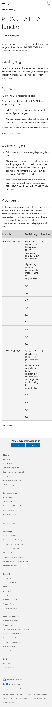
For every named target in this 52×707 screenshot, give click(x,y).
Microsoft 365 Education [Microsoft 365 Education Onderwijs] (11, 548)
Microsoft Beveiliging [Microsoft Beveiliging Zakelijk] (10, 582)
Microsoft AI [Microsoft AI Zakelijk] (7, 578)
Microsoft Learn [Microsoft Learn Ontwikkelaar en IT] (8, 625)
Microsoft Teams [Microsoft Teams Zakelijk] (8, 604)
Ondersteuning (9, 9)
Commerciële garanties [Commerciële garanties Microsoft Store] (10, 523)
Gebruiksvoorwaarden (39, 694)
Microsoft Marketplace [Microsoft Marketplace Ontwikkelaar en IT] (10, 638)
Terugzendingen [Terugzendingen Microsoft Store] (8, 510)
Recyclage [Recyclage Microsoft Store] (6, 519)
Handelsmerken (8, 698)
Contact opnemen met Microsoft (13, 694)
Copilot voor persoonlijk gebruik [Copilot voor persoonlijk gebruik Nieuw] (13, 472)
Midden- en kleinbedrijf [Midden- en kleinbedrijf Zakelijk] (10, 608)
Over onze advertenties (22, 698)
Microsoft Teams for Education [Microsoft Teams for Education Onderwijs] (13, 544)
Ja (18, 445)
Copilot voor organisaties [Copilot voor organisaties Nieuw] (11, 468)
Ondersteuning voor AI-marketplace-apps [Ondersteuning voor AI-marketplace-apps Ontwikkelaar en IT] (16, 629)
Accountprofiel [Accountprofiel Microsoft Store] (8, 497)
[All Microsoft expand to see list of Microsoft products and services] (3, 3)
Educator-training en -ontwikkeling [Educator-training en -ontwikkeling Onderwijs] (14, 557)
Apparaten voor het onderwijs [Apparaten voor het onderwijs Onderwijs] (13, 540)
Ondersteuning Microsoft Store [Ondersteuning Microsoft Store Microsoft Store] (13, 506)
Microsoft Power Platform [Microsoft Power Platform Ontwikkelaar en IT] (11, 642)
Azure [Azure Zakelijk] (5, 587)
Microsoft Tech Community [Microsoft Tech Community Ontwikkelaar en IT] (12, 634)
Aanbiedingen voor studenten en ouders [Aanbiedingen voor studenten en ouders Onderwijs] (16, 561)
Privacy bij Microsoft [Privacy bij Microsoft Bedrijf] (9, 667)
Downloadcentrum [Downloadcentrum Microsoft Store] (9, 502)
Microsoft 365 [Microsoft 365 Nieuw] (7, 476)
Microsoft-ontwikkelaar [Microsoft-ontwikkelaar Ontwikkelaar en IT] (10, 621)
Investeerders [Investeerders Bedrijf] (7, 672)
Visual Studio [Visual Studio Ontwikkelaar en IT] (7, 651)
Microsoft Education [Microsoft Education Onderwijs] (9, 535)
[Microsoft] (26, 2)
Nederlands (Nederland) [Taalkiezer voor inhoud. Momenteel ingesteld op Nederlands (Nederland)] (15, 679)
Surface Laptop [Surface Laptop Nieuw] (8, 463)
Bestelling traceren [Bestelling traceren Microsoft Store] (9, 514)
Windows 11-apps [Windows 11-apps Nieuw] (9, 485)
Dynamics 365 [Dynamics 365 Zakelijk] (7, 591)
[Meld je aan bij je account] (47, 3)
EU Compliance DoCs (39, 698)
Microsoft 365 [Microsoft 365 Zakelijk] (7, 595)
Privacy (28, 694)
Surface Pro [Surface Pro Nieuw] (7, 459)
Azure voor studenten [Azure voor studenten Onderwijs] (10, 566)
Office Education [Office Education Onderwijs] (8, 553)
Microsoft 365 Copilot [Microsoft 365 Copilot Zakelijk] (10, 600)
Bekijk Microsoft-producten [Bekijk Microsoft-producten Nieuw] (12, 481)
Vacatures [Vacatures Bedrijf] (6, 663)
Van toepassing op (11, 35)
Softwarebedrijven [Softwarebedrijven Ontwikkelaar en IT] (9, 646)
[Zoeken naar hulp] (9, 3)
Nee (33, 445)
